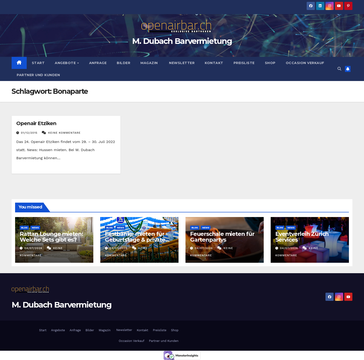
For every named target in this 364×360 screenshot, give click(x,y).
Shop (270, 63)
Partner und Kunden (38, 75)
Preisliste (244, 63)
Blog (24, 227)
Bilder (123, 63)
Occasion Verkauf (305, 63)
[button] (339, 69)
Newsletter (181, 63)
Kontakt (214, 63)
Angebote (66, 63)
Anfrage (98, 63)
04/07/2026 (34, 248)
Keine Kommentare (64, 132)
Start (38, 63)
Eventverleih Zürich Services (302, 236)
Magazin (149, 63)
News (35, 227)
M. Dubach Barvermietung (182, 41)
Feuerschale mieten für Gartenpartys (222, 236)
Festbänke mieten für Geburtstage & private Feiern (135, 239)
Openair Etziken (36, 123)
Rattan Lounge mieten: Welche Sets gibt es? (51, 236)
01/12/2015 (30, 132)
